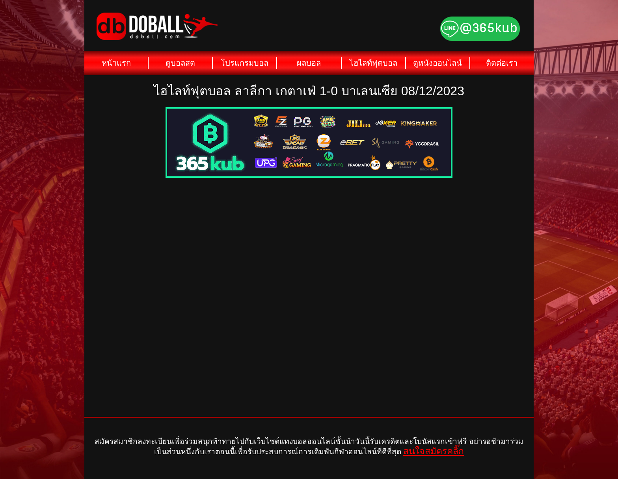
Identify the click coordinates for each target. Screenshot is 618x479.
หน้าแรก (116, 63)
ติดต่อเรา (501, 63)
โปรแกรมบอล (244, 63)
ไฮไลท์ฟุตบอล (373, 63)
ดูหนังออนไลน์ (437, 63)
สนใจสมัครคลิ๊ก (433, 451)
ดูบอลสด (180, 63)
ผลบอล (309, 63)
